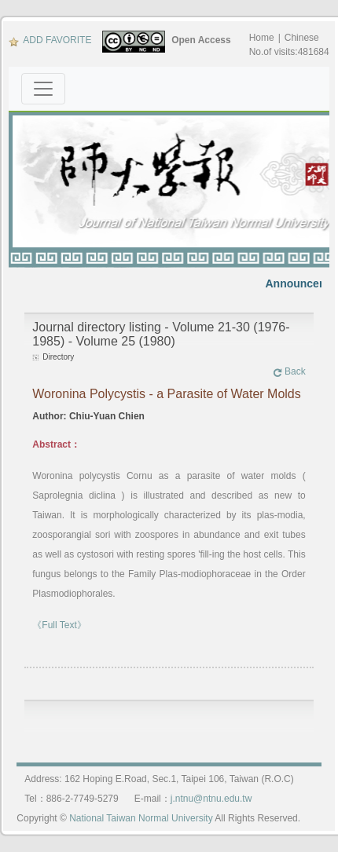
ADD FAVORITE (50, 40)
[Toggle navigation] (43, 88)
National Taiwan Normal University (141, 818)
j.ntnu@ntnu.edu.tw (211, 798)
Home (261, 37)
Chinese (302, 37)
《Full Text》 (59, 625)
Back (289, 371)
